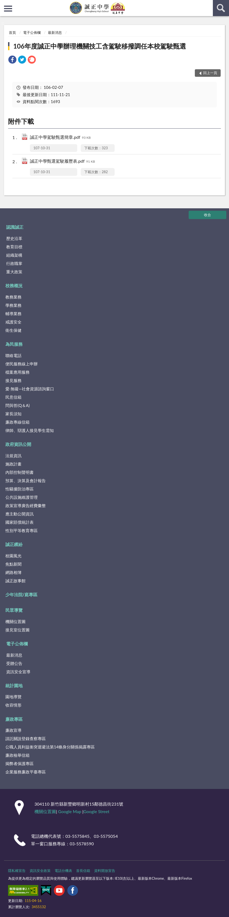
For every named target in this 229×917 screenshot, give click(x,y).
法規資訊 (13, 455)
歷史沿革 (14, 238)
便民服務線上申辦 (21, 363)
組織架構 (14, 255)
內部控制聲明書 (19, 472)
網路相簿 (13, 572)
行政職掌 (14, 263)
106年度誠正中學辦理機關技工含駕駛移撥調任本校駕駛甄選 (99, 46)
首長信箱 (83, 870)
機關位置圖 (15, 621)
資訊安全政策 (40, 870)
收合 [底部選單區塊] (207, 215)
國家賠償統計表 (19, 522)
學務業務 (13, 305)
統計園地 (14, 685)
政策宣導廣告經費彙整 (25, 505)
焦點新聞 (13, 564)
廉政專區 (14, 719)
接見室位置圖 (17, 629)
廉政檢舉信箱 (17, 755)
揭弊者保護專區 (19, 763)
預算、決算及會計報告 (25, 480)
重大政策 (14, 271)
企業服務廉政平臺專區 (25, 771)
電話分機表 (63, 870)
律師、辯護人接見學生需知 (29, 430)
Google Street (96, 811)
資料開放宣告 (104, 870)
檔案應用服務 (17, 372)
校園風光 (13, 555)
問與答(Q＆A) (17, 405)
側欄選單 (8, 9)
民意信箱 (13, 397)
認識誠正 (14, 227)
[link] (12, 60)
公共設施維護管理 (21, 497)
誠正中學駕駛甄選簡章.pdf (60, 137)
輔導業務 (13, 313)
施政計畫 (13, 463)
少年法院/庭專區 (21, 594)
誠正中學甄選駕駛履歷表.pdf (62, 161)
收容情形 (13, 705)
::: (4, 4)
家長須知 (13, 413)
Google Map (69, 811)
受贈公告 (14, 663)
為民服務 (14, 344)
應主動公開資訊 (19, 513)
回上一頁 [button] (210, 73)
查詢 (221, 8)
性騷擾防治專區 (19, 488)
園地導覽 (13, 696)
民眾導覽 (14, 610)
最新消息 (55, 32)
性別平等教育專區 (21, 530)
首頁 (12, 32)
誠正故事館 (15, 580)
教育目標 (14, 246)
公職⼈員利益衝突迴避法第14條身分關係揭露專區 (50, 746)
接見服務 (13, 380)
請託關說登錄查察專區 (25, 738)
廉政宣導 (13, 730)
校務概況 (14, 285)
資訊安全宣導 (18, 671)
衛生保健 (13, 330)
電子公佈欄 (32, 32)
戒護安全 (13, 321)
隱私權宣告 (17, 870)
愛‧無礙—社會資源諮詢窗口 (29, 388)
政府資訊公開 (18, 444)
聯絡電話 (13, 355)
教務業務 (13, 296)
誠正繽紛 (14, 544)
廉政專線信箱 (17, 422)
